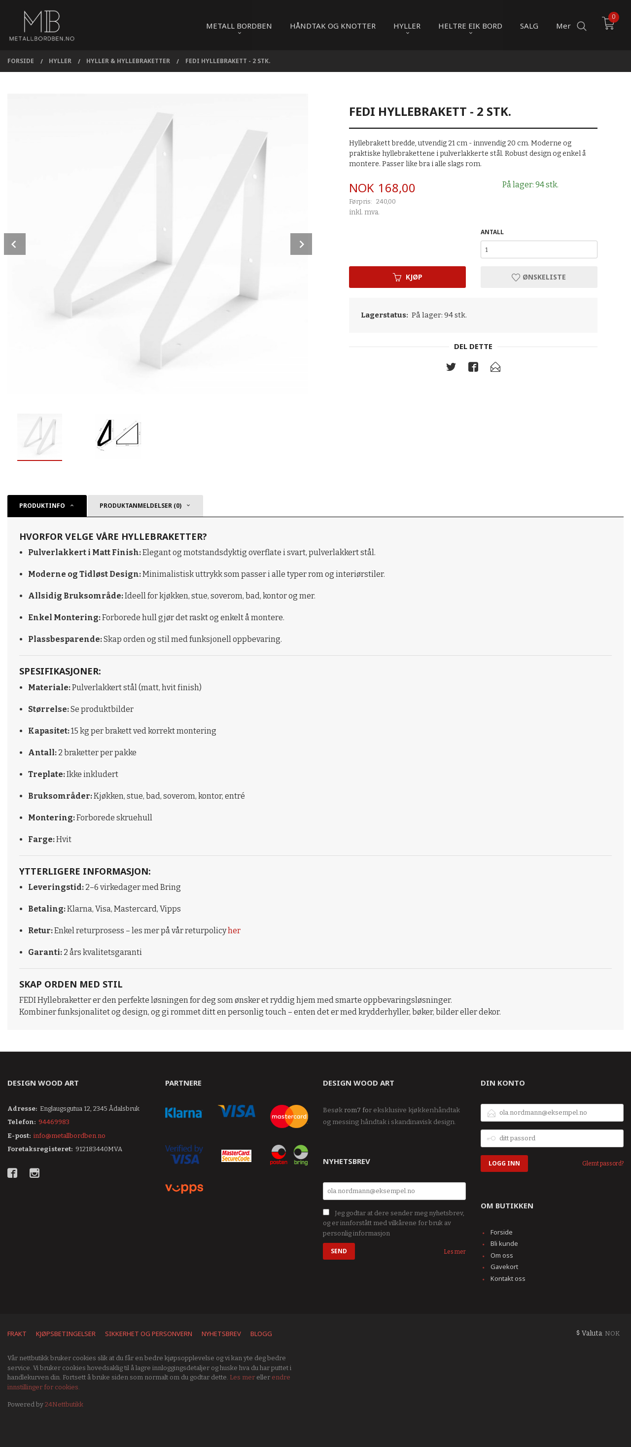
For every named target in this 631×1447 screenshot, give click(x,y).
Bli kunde (504, 1243)
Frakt (17, 1333)
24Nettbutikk (64, 1404)
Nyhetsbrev (221, 1333)
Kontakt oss (508, 1278)
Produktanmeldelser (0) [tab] (140, 505)
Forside (502, 1232)
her (234, 930)
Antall (492, 232)
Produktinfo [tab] (42, 505)
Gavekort (504, 1266)
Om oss (502, 1255)
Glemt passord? (603, 1163)
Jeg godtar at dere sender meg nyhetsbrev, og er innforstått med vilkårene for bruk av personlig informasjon (393, 1223)
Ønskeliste (539, 277)
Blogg (261, 1333)
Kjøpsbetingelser (66, 1333)
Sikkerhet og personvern (148, 1333)
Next (301, 244)
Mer (563, 25)
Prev (15, 244)
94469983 (54, 1122)
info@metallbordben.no (69, 1135)
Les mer (455, 1251)
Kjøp (407, 277)
